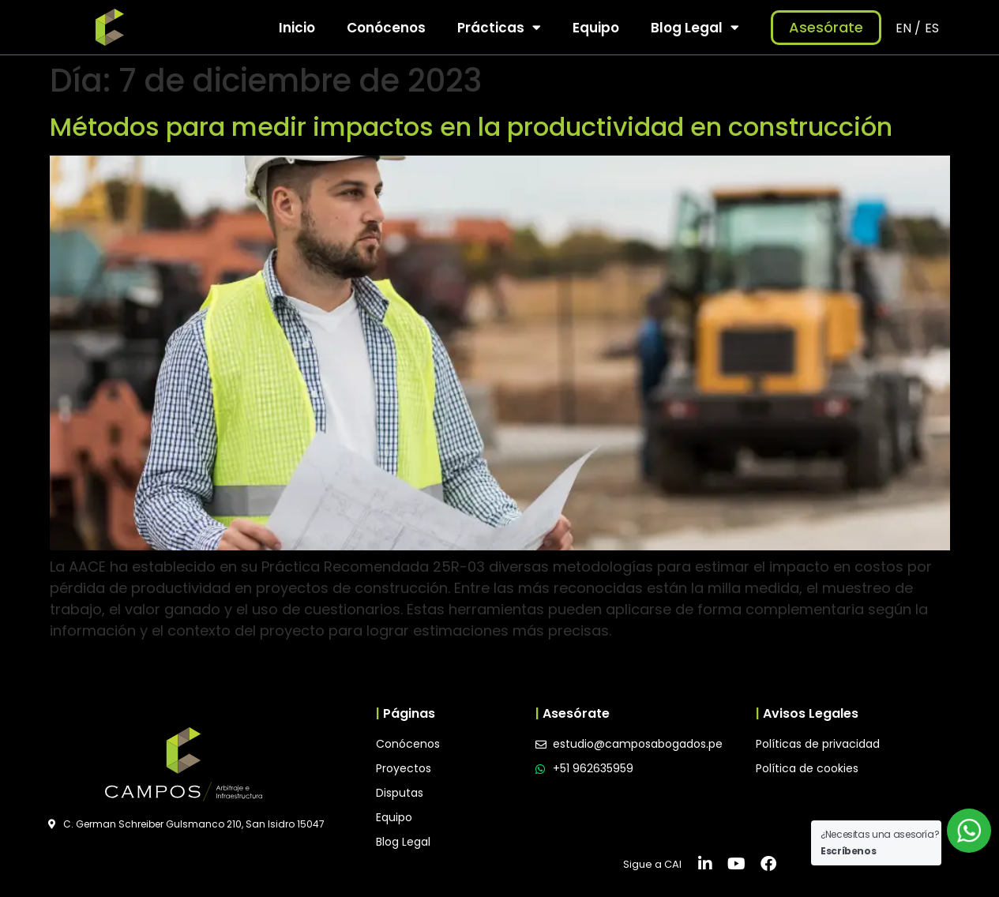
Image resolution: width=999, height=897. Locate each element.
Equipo (596, 27)
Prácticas (499, 27)
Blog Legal (695, 27)
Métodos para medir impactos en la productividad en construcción (471, 126)
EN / (908, 28)
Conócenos (386, 27)
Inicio (297, 27)
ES (932, 28)
